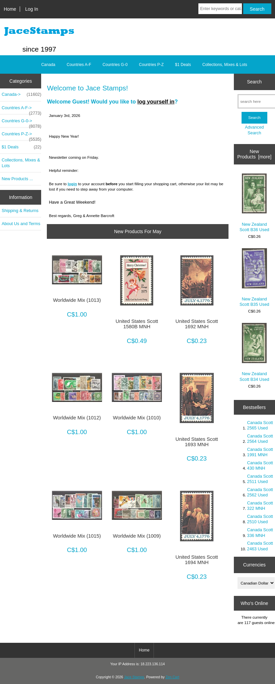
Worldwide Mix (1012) (77, 417)
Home (10, 9)
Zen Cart (172, 677)
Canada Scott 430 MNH (260, 465)
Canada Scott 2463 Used (260, 546)
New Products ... (17, 178)
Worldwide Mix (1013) (77, 300)
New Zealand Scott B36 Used (254, 203)
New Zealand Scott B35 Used (254, 277)
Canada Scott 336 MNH (260, 532)
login (72, 184)
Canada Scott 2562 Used (260, 492)
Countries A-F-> (21, 109)
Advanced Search (254, 130)
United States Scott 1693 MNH (197, 441)
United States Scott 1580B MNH (137, 324)
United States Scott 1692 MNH (197, 324)
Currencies (254, 564)
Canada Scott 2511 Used (260, 479)
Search (254, 81)
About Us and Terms (21, 223)
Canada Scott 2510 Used (260, 519)
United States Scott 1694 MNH (197, 559)
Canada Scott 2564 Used (260, 438)
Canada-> (21, 94)
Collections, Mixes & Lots (224, 64)
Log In (31, 9)
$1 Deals (183, 64)
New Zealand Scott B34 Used (254, 352)
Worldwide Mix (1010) (137, 417)
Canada (48, 64)
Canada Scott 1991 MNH (260, 452)
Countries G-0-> (21, 122)
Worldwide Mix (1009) (137, 536)
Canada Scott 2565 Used (260, 425)
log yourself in (155, 101)
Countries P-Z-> (21, 135)
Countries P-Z (151, 64)
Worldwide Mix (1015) (77, 536)
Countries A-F (79, 64)
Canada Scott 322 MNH (260, 505)
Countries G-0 (115, 64)
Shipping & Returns (20, 210)
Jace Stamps (134, 677)
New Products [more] (254, 154)
